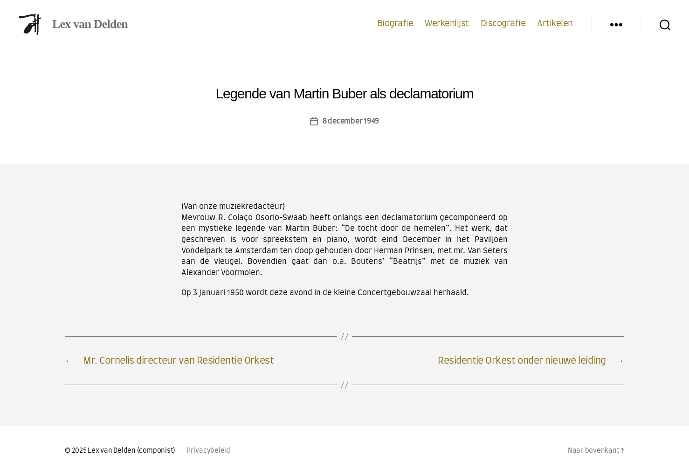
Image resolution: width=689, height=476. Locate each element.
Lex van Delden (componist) (131, 451)
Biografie (395, 24)
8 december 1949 (351, 121)
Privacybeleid (208, 451)
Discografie (503, 24)
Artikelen (555, 24)
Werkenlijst (447, 24)
